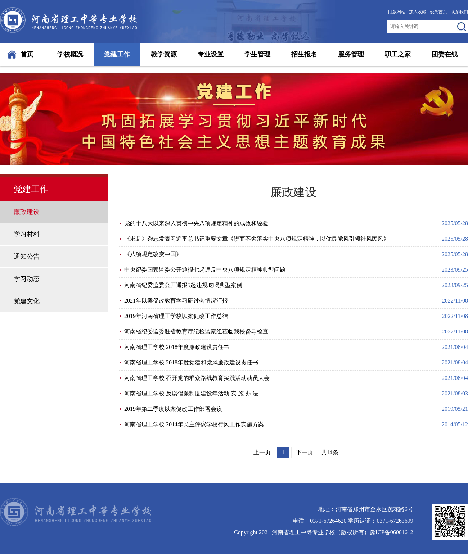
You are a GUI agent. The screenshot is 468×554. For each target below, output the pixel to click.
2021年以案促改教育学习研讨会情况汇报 (176, 301)
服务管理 (351, 54)
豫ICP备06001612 (391, 532)
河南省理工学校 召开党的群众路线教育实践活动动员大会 (197, 378)
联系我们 (459, 11)
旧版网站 (396, 11)
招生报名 (304, 54)
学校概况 (70, 54)
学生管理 (257, 54)
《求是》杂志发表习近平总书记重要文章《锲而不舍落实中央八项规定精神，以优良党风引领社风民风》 (256, 239)
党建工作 (117, 54)
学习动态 (27, 278)
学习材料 (27, 234)
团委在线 (445, 54)
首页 (27, 54)
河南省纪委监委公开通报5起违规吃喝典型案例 (183, 285)
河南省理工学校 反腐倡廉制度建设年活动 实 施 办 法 (191, 393)
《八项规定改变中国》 (153, 254)
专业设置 (211, 54)
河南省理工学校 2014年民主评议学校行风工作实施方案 (194, 424)
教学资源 (164, 54)
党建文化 (27, 301)
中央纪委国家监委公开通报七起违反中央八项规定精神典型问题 (204, 270)
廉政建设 (27, 211)
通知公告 (27, 256)
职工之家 (398, 54)
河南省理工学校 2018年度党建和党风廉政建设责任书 (191, 362)
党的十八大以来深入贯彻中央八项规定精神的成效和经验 (196, 223)
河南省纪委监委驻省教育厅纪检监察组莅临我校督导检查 (196, 331)
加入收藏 (417, 11)
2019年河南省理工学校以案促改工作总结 (176, 316)
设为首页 (438, 11)
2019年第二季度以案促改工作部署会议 (173, 409)
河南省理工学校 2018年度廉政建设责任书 (176, 347)
